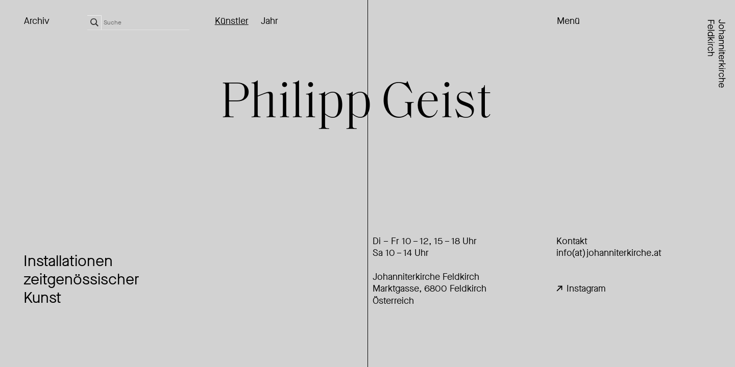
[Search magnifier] (94, 22)
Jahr (269, 21)
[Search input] (146, 22)
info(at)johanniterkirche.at (609, 253)
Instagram (581, 288)
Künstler (232, 21)
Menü (568, 21)
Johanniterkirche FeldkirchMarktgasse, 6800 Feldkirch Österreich (429, 289)
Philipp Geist (356, 104)
